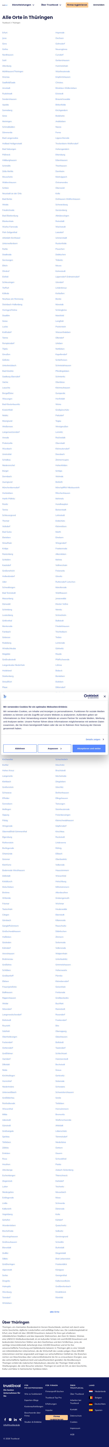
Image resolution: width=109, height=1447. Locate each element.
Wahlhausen (61, 593)
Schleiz (5, 188)
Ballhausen (7, 992)
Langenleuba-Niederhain (13, 665)
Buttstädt (59, 1247)
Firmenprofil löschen (54, 1391)
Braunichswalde (62, 99)
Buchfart (59, 1003)
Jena (4, 38)
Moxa (57, 1197)
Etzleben (59, 681)
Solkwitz (59, 1231)
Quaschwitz (60, 1225)
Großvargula (7, 1131)
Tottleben (59, 1103)
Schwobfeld (60, 1159)
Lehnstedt (60, 515)
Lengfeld (59, 321)
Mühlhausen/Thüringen (12, 71)
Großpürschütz (62, 410)
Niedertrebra (8, 1086)
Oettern (59, 1147)
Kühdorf (59, 1220)
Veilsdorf (6, 526)
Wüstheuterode (62, 71)
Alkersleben (60, 554)
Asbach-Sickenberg (64, 1170)
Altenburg (6, 66)
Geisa (4, 321)
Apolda (5, 104)
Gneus (58, 1070)
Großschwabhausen (11, 931)
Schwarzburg (61, 204)
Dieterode (59, 1208)
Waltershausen (9, 182)
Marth (58, 532)
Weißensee (7, 426)
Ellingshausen (61, 798)
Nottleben (59, 349)
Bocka (58, 299)
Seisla (58, 1097)
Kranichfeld (7, 410)
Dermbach (7, 476)
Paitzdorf (59, 415)
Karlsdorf (59, 1181)
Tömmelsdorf (61, 1136)
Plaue (4, 687)
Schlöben (6, 970)
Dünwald (6, 604)
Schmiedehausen (63, 365)
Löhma (58, 665)
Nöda (4, 1070)
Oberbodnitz (61, 859)
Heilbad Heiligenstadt (12, 143)
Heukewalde (61, 909)
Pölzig (5, 820)
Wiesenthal (7, 1109)
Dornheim (59, 171)
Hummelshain (61, 66)
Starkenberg (7, 676)
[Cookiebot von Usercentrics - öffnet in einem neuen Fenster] (86, 696)
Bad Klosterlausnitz (11, 404)
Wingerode (7, 826)
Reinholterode (8, 1103)
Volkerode (60, 864)
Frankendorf (61, 1020)
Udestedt (6, 1120)
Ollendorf (59, 337)
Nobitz (5, 415)
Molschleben (8, 887)
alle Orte (54, 1311)
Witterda (6, 898)
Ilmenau (6, 77)
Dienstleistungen (23, 5)
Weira (58, 404)
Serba (5, 1275)
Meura (58, 265)
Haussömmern (62, 870)
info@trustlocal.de (11, 1425)
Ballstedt (59, 620)
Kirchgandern (61, 110)
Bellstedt (59, 1042)
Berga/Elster (7, 393)
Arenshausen (8, 953)
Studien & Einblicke (33, 1422)
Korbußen (59, 293)
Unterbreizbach (9, 365)
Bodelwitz (60, 116)
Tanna (5, 337)
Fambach (6, 631)
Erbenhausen (61, 160)
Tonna (5, 509)
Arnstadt (6, 88)
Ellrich (5, 265)
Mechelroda (60, 776)
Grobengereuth (62, 898)
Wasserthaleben (63, 332)
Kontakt (73, 1409)
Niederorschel (8, 465)
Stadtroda (6, 254)
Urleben (59, 343)
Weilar (5, 1003)
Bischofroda (7, 1231)
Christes (59, 82)
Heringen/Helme (9, 310)
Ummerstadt (61, 238)
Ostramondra (61, 182)
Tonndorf (6, 1297)
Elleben (5, 981)
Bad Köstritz (7, 371)
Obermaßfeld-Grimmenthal (14, 831)
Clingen (5, 914)
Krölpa (5, 548)
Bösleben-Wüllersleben (66, 88)
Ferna (58, 132)
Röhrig (58, 848)
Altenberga (7, 1170)
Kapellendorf (61, 354)
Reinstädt (59, 221)
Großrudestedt (9, 659)
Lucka (5, 326)
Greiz (4, 116)
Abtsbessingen (62, 215)
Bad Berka (7, 199)
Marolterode (61, 587)
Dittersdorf (60, 687)
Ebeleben (6, 537)
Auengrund (7, 482)
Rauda (58, 654)
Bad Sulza (6, 532)
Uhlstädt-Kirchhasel (11, 238)
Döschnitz (59, 765)
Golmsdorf (60, 43)
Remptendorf (8, 343)
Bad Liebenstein (62, 1258)
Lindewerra (60, 842)
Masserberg (7, 598)
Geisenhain (60, 987)
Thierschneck (61, 1175)
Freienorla (60, 570)
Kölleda (5, 293)
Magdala (6, 654)
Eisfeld (5, 276)
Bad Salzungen (9, 149)
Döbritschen (60, 931)
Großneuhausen (9, 1242)
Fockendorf (7, 1042)
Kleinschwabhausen (64, 820)
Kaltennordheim (62, 1281)
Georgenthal (61, 1275)
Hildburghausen (9, 160)
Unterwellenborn (9, 243)
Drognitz (6, 1281)
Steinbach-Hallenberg (12, 304)
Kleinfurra (6, 864)
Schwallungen (8, 587)
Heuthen (6, 1164)
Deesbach (60, 454)
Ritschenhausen (62, 493)
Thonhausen (61, 165)
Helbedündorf (8, 576)
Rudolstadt (7, 93)
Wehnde (59, 476)
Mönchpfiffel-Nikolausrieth (67, 487)
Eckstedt (59, 93)
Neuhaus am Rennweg (12, 299)
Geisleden (6, 942)
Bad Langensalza (10, 138)
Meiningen (7, 121)
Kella (57, 193)
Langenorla (7, 776)
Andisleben (60, 121)
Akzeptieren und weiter (89, 748)
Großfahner (7, 1053)
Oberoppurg (60, 1031)
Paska (58, 1164)
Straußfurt (7, 681)
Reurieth (6, 1025)
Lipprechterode (62, 138)
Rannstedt (60, 1009)
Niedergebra (7, 1192)
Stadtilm (6, 315)
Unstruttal (6, 454)
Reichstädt (60, 437)
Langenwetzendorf (11, 432)
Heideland (6, 670)
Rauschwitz (60, 926)
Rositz (5, 504)
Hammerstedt (61, 1059)
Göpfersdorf (60, 826)
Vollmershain (61, 565)
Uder (4, 582)
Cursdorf (59, 54)
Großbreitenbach (63, 1286)
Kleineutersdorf (62, 448)
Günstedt (6, 1125)
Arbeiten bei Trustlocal (75, 1401)
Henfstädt (60, 398)
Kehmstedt (60, 271)
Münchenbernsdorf (10, 487)
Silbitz (5, 1258)
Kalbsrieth (6, 1208)
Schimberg (7, 609)
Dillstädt (6, 1064)
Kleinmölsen (60, 526)
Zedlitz (5, 1253)
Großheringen (8, 1264)
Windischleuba (9, 648)
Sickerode (59, 1081)
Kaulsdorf (6, 565)
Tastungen (60, 803)
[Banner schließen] (105, 696)
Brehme (6, 892)
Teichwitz (59, 1186)
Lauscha (6, 387)
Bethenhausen (62, 792)
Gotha (5, 49)
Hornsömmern (62, 1109)
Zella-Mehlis (7, 171)
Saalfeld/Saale (8, 82)
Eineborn (59, 537)
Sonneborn (7, 803)
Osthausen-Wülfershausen (67, 199)
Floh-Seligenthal (9, 232)
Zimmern (59, 937)
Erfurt (4, 32)
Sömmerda (7, 132)
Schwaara (60, 1086)
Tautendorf (60, 1048)
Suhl (4, 60)
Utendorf (59, 282)
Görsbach (6, 920)
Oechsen (59, 38)
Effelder (5, 798)
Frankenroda (61, 548)
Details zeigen (93, 739)
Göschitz (59, 787)
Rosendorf (60, 1014)
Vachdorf (6, 1059)
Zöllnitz (5, 1147)
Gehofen (6, 1220)
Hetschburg (60, 881)
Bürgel (5, 471)
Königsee (59, 1269)
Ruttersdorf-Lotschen (65, 582)
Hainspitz (6, 1286)
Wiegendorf (60, 543)
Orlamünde (7, 853)
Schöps (58, 471)
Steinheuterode (62, 809)
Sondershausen (9, 99)
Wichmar (59, 903)
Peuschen (59, 249)
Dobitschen (60, 254)
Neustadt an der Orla (11, 193)
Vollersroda (60, 948)
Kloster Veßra (61, 604)
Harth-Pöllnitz (8, 498)
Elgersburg (7, 837)
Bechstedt (60, 1064)
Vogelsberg (7, 1214)
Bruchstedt (60, 770)
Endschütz (60, 521)
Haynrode (59, 32)
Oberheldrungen (9, 1036)
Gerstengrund (61, 1236)
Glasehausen (61, 1036)
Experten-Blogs (31, 1400)
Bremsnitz (60, 1114)
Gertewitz (59, 1075)
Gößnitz (5, 360)
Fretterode (60, 992)
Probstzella (7, 443)
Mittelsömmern (62, 887)
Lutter (5, 1186)
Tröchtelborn (61, 631)
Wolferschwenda (63, 1120)
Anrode (5, 437)
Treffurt (5, 287)
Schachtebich (61, 759)
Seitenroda (60, 942)
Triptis (5, 349)
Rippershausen (9, 998)
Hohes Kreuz (8, 770)
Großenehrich (8, 570)
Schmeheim (60, 615)
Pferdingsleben (62, 371)
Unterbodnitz (61, 959)
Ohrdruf (5, 271)
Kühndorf (6, 948)
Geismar (6, 859)
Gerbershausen (62, 60)
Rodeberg (6, 643)
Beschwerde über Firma (32, 1414)
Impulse (49, 1410)
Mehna (58, 559)
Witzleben (7, 1303)
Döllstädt (6, 876)
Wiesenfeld (60, 876)
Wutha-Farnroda (10, 226)
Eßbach (58, 853)
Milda (4, 1114)
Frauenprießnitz (9, 987)
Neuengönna (61, 49)
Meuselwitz (7, 177)
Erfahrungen (51, 1404)
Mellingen (6, 809)
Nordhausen (7, 54)
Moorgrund (7, 421)
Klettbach (6, 781)
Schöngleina (61, 310)
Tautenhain (7, 909)
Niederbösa (60, 1142)
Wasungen (7, 398)
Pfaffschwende (62, 659)
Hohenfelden (61, 465)
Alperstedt (7, 1269)
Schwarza (6, 792)
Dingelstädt (60, 1253)
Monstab (59, 304)
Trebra (58, 637)
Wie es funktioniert (33, 1394)
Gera (4, 43)
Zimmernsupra (62, 459)
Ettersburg (60, 154)
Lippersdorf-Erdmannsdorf (67, 276)
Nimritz (58, 609)
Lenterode (60, 643)
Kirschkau (59, 831)
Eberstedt (59, 914)
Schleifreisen (61, 360)
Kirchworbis (7, 759)
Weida (5, 204)
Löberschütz (61, 1131)
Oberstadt (60, 443)
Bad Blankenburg (10, 215)
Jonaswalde (60, 598)
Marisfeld (59, 315)
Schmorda (60, 1203)
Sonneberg (7, 110)
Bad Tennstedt (9, 593)
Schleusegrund (9, 515)
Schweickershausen (64, 1092)
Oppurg (5, 815)
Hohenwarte (61, 970)
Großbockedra (61, 998)
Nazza (58, 127)
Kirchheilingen (8, 1075)
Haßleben (6, 937)
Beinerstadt (60, 509)
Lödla (4, 1203)
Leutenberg (7, 615)
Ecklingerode (8, 1197)
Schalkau (6, 459)
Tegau (58, 421)
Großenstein (7, 787)
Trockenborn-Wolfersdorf (66, 143)
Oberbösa (59, 382)
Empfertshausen (62, 77)
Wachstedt (60, 226)
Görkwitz (59, 648)
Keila (57, 1214)
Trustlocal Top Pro (53, 1397)
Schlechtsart (61, 1053)
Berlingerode (8, 848)
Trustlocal (6, 23)
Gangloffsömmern (10, 926)
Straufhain (7, 543)
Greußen (6, 354)
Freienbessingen (62, 815)
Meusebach (60, 1192)
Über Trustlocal (51, 5)
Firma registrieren (77, 4)
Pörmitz (58, 975)
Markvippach (61, 177)
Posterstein (60, 326)
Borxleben (60, 676)
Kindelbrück (60, 1292)
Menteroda (7, 626)
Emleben (6, 1153)
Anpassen (54, 748)
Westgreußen (61, 426)
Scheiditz (59, 1242)
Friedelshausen (62, 626)
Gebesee (6, 637)
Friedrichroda (8, 210)
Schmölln (6, 165)
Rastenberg (7, 554)
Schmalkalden (8, 127)
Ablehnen (20, 748)
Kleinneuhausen (62, 387)
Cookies (73, 1422)
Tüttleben (6, 1142)
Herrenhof (7, 1081)
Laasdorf (59, 232)
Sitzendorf (7, 1009)
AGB (72, 1434)
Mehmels (59, 498)
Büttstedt (6, 1020)
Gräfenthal (7, 620)
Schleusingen (8, 282)
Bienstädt (6, 1247)
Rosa (4, 1159)
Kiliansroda (60, 920)
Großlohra (6, 964)
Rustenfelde (61, 243)
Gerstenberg (61, 210)
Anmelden (98, 4)
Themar (5, 521)
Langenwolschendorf (11, 1014)
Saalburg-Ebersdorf (11, 376)
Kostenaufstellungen (33, 1406)
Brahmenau (7, 959)
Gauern (58, 1153)
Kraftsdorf (6, 332)
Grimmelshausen (63, 964)
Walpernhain (61, 953)
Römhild (59, 1297)
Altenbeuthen (61, 892)
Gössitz (58, 576)
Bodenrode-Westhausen (13, 870)
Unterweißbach (9, 1092)
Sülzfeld (6, 1031)
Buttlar (5, 765)
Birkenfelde (60, 104)
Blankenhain (7, 221)
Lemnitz (59, 432)
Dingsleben (60, 781)
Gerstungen (7, 260)
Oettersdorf (7, 1048)
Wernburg (6, 1292)
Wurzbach (7, 448)
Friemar (5, 903)
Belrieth (59, 482)
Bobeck (58, 670)
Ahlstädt (59, 1125)
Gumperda (60, 393)
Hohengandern (62, 149)
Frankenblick (61, 1264)
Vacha (5, 382)
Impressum (75, 1428)
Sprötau (6, 1136)
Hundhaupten (61, 504)
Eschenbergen (8, 1175)
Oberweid (59, 188)
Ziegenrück (7, 1181)
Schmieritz (60, 376)
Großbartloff (7, 975)
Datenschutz (76, 1415)
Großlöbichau (8, 1097)
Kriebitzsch (7, 881)
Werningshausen (10, 1236)
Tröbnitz (59, 260)
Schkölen (6, 559)
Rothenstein (7, 842)
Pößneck (6, 154)
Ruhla (5, 249)
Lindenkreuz (61, 287)
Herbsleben (7, 493)
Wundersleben (9, 1225)
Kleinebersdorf (62, 981)
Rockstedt (60, 837)
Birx (57, 1025)
